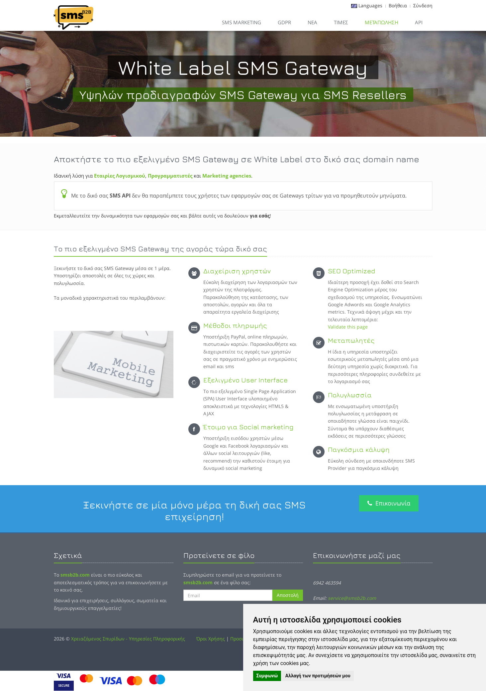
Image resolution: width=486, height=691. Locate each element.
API (419, 22)
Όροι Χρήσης (210, 638)
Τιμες (341, 22)
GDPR (284, 22)
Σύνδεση (423, 5)
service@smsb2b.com (352, 598)
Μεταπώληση (381, 22)
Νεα (312, 22)
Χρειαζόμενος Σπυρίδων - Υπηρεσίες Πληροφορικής (128, 638)
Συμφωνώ (267, 675)
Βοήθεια (398, 5)
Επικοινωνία (388, 503)
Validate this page (348, 327)
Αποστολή (288, 595)
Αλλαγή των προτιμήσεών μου (317, 675)
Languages (370, 5)
